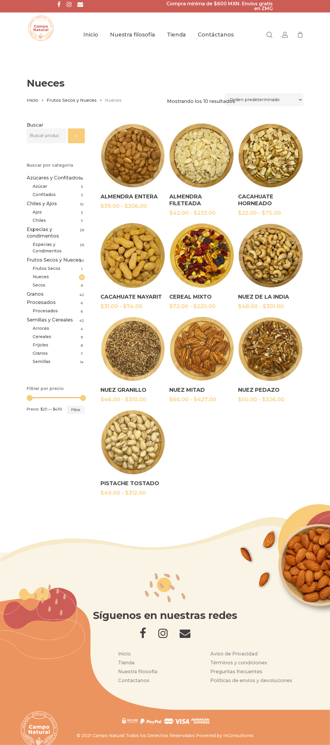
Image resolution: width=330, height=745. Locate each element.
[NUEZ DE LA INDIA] (270, 255)
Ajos (37, 212)
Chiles (39, 220)
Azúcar (40, 186)
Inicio (32, 100)
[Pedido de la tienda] (264, 99)
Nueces (41, 276)
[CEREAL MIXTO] (201, 255)
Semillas (41, 361)
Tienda (126, 663)
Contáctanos (133, 680)
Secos (39, 285)
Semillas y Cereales (50, 320)
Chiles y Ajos (42, 203)
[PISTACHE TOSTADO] (133, 442)
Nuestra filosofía (137, 671)
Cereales (42, 336)
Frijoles (40, 345)
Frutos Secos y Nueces (72, 100)
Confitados (44, 194)
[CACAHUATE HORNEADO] (270, 155)
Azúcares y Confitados (54, 178)
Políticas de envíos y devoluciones (251, 680)
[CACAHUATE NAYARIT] (133, 255)
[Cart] (300, 34)
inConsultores (238, 735)
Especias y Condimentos (47, 248)
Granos (35, 294)
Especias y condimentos (43, 233)
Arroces (41, 328)
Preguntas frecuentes (236, 671)
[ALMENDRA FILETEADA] (201, 155)
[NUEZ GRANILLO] (133, 348)
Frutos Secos (46, 268)
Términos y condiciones (238, 663)
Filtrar (75, 410)
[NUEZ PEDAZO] (270, 348)
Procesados (41, 302)
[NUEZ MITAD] (201, 348)
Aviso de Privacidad (234, 654)
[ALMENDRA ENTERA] (133, 155)
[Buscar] (76, 135)
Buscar (35, 125)
